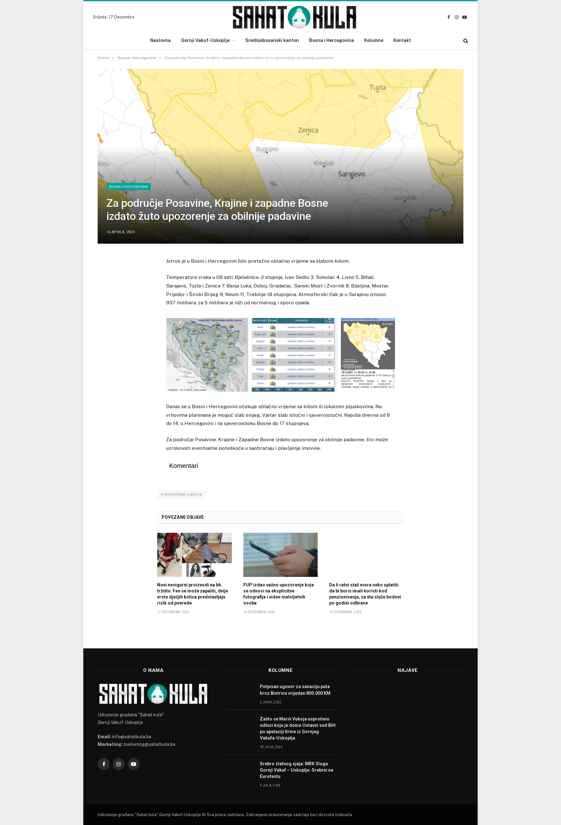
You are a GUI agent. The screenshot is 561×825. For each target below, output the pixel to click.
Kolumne (373, 40)
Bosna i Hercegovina (331, 40)
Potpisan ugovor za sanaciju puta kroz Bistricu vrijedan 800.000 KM (295, 689)
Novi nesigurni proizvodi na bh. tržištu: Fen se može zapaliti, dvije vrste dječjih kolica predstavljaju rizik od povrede (192, 593)
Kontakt (402, 40)
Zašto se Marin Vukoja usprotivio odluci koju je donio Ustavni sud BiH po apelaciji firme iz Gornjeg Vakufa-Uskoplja (298, 728)
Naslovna (160, 40)
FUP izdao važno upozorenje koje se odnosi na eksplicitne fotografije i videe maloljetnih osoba (278, 593)
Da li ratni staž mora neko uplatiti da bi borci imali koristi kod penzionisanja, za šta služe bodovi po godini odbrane (365, 593)
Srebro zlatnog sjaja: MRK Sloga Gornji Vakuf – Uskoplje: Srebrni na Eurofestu (296, 770)
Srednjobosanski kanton (272, 40)
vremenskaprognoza (181, 494)
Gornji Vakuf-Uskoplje (205, 40)
